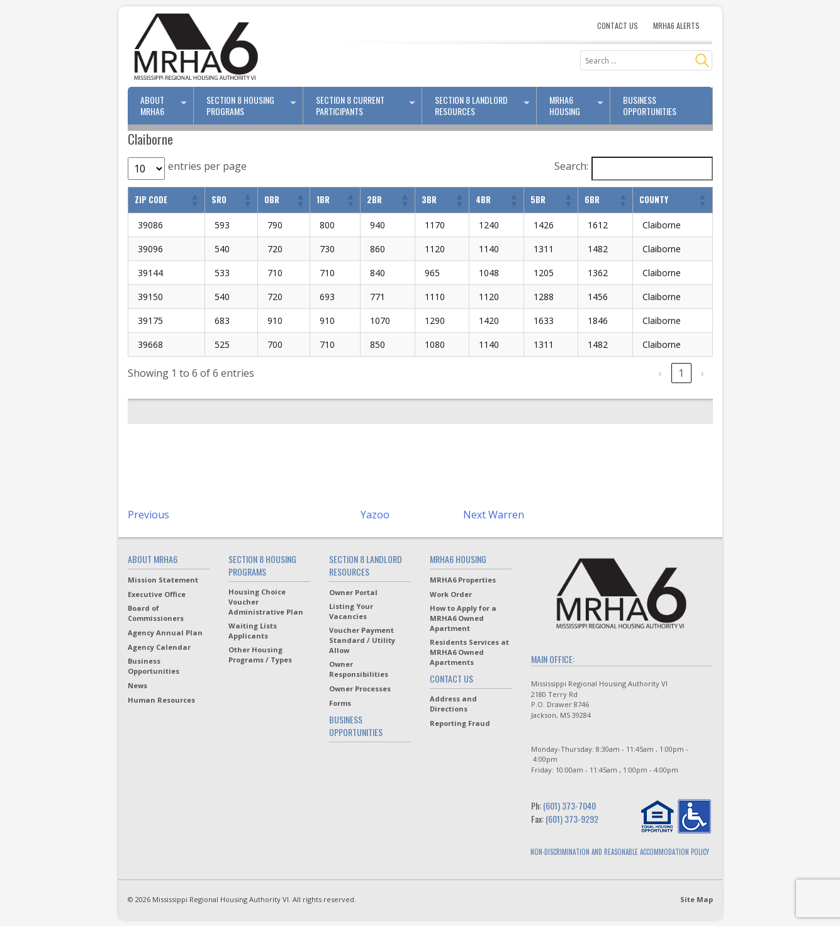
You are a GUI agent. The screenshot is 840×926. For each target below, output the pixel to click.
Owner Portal (353, 592)
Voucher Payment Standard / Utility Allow (362, 640)
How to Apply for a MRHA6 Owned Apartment (463, 618)
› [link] (702, 373)
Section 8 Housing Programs (254, 106)
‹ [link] (659, 373)
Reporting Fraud (460, 723)
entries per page (207, 166)
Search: (571, 166)
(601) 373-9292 (572, 818)
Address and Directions (453, 703)
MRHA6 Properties (463, 579)
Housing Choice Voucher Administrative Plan (265, 601)
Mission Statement (163, 579)
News (137, 685)
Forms (340, 703)
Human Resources (161, 700)
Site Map (696, 899)
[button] (194, 200)
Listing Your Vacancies (351, 611)
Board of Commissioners (156, 613)
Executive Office (157, 594)
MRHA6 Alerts (676, 26)
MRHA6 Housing (579, 106)
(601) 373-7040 (569, 805)
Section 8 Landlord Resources (486, 106)
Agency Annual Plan (165, 632)
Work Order (451, 594)
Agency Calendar (159, 647)
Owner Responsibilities (358, 669)
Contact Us (617, 26)
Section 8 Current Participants (369, 106)
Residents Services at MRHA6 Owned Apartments (469, 652)
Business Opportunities (649, 105)
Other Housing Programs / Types (260, 654)
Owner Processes (360, 688)
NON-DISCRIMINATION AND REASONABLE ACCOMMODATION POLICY (619, 852)
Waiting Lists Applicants (252, 630)
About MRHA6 (167, 106)
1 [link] (681, 373)
